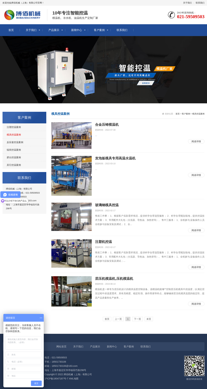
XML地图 (73, 378)
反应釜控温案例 (15, 142)
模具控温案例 (14, 134)
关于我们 (187, 3)
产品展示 (53, 30)
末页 (148, 319)
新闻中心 (76, 30)
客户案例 (99, 30)
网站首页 (61, 346)
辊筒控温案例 (14, 149)
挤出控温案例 (14, 157)
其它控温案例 (14, 165)
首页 (11, 30)
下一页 (137, 319)
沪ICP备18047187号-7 (56, 378)
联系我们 (200, 3)
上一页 (118, 319)
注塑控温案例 (14, 127)
